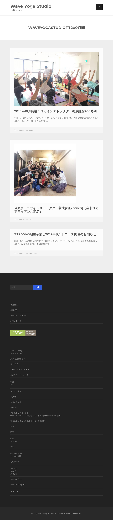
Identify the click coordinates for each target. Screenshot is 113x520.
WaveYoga (33, 253)
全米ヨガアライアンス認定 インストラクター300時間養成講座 (35, 415)
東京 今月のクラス (17, 358)
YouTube (14, 441)
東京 (12, 426)
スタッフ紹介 (15, 391)
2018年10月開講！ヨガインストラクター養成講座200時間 (55, 111)
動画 (12, 438)
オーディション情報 (18, 315)
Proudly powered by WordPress (43, 513)
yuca (30, 219)
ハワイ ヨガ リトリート (19, 369)
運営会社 (14, 304)
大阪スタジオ (15, 402)
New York (14, 407)
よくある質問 (15, 456)
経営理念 (14, 310)
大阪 (12, 432)
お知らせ (14, 468)
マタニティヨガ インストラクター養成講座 (27, 421)
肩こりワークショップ (19, 375)
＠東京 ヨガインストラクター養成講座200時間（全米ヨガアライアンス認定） (56, 209)
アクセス (14, 396)
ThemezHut (76, 513)
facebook (14, 491)
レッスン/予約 (16, 350)
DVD (12, 446)
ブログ (13, 471)
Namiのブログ (16, 479)
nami (31, 130)
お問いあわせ (15, 321)
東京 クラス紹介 (16, 353)
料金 (12, 381)
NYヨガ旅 (14, 364)
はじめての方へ (16, 453)
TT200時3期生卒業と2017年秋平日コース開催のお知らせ (55, 234)
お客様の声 (14, 461)
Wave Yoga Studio (30, 6)
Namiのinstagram (17, 484)
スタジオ (14, 474)
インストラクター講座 (19, 413)
